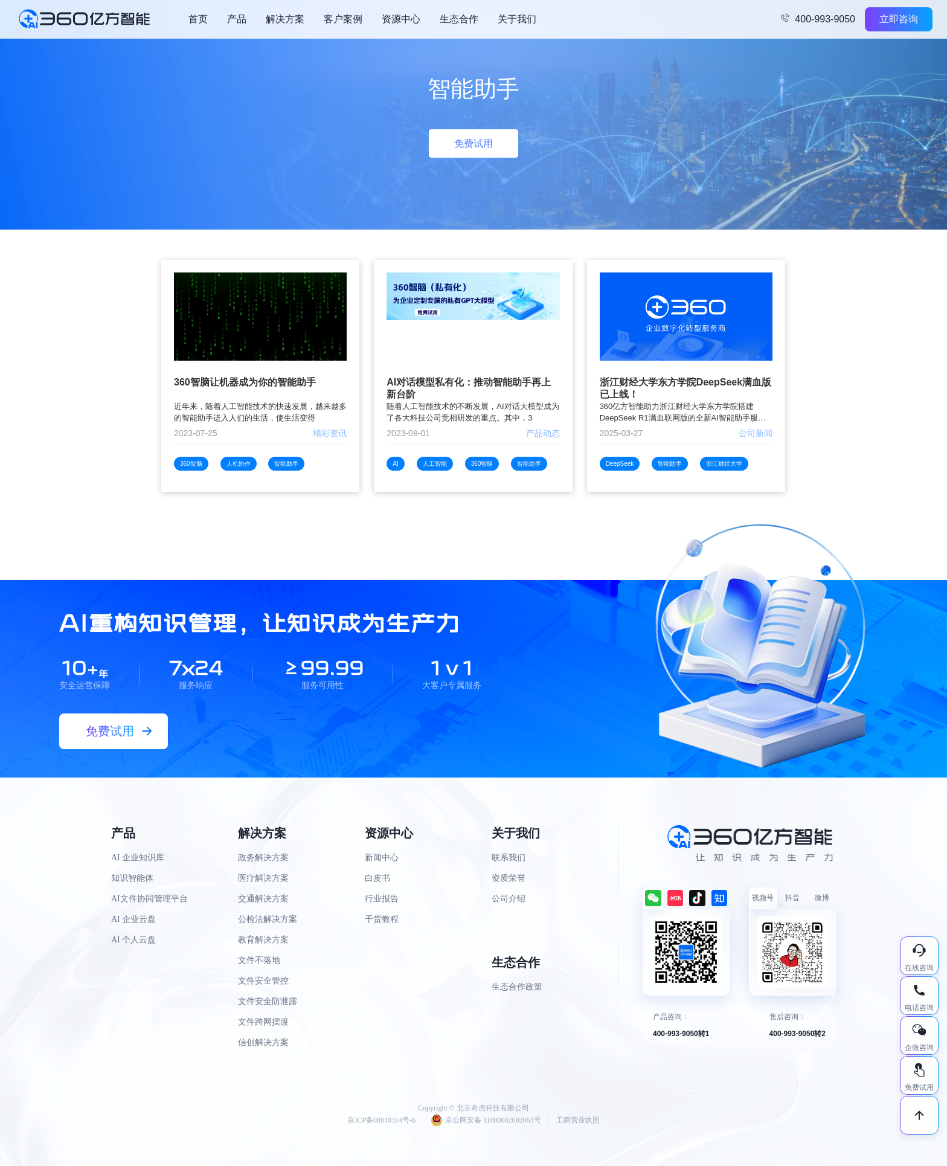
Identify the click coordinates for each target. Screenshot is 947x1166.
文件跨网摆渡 (263, 1021)
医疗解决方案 (263, 878)
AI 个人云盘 (133, 939)
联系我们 (508, 857)
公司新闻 (755, 433)
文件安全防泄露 (267, 1001)
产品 (236, 19)
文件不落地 (259, 960)
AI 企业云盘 (133, 919)
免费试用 (473, 143)
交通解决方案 (263, 898)
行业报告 (382, 898)
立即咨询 (898, 19)
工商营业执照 (578, 1120)
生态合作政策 (517, 986)
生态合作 (459, 19)
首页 (198, 19)
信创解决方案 (263, 1042)
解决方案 (285, 19)
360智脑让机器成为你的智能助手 (245, 382)
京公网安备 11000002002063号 (486, 1120)
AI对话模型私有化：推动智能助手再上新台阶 (469, 388)
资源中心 (401, 19)
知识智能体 (132, 878)
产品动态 (543, 433)
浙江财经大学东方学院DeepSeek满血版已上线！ (686, 388)
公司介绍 (508, 898)
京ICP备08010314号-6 (381, 1120)
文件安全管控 (263, 980)
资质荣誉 (508, 878)
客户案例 (343, 19)
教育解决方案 (263, 939)
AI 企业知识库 (137, 857)
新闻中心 (382, 857)
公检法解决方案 (267, 919)
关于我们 (517, 19)
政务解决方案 (263, 857)
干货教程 (382, 919)
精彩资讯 (330, 433)
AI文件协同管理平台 (149, 898)
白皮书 (377, 878)
